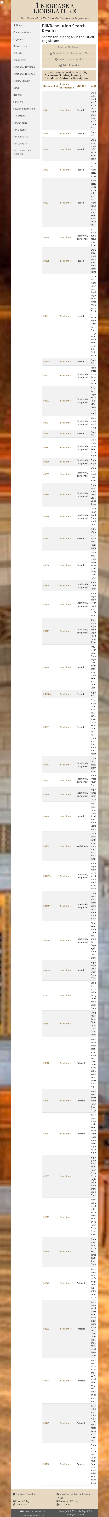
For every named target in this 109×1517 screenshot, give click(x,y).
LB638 (46, 565)
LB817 (46, 780)
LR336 (46, 1251)
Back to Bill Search (69, 47)
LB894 (46, 794)
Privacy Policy (21, 1501)
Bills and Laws (25, 46)
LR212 (46, 1133)
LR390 (46, 1380)
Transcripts (19, 115)
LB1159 (47, 905)
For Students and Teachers (22, 152)
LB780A (47, 694)
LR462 (46, 1463)
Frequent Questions (25, 1494)
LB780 (46, 667)
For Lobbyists (20, 143)
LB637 (46, 538)
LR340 (46, 1283)
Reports (25, 94)
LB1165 (47, 940)
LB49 (45, 169)
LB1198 (47, 970)
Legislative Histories (24, 73)
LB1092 (47, 846)
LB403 (46, 400)
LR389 (46, 1328)
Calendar (18, 53)
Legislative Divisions (25, 66)
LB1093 (47, 875)
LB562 (46, 447)
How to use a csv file (69, 59)
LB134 (46, 237)
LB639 (46, 585)
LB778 (46, 604)
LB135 (46, 260)
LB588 (46, 494)
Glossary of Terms (67, 1501)
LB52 (45, 202)
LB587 (46, 474)
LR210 (46, 1062)
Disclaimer (64, 1504)
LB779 (46, 631)
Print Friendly (69, 65)
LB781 (46, 727)
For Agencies (20, 122)
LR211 (46, 1100)
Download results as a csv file (69, 53)
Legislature (25, 39)
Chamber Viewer (25, 32)
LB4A (45, 133)
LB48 (45, 149)
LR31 (45, 1023)
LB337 (46, 375)
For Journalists (21, 136)
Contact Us (20, 1504)
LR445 (46, 1423)
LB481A (47, 433)
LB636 (46, 516)
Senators (25, 101)
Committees (25, 59)
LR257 (46, 1176)
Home (19, 25)
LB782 (46, 764)
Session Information (24, 108)
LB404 (46, 422)
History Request (21, 80)
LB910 (46, 816)
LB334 (46, 315)
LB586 (46, 461)
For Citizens (19, 129)
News (16, 87)
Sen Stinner (66, 110)
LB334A (47, 361)
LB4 (45, 110)
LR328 (46, 1217)
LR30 (45, 995)
